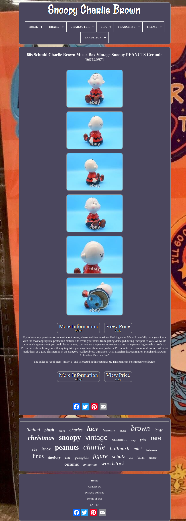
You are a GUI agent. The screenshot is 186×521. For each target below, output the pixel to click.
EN (92, 504)
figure (100, 455)
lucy (92, 428)
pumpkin (81, 457)
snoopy (70, 437)
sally (133, 440)
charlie (94, 447)
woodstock (113, 463)
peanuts (67, 447)
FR (97, 504)
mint (138, 448)
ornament (119, 439)
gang (67, 457)
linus (38, 456)
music (123, 430)
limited (33, 429)
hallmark (119, 448)
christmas (41, 437)
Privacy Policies (94, 492)
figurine (108, 430)
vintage (97, 437)
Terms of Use (94, 498)
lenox (46, 449)
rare (156, 438)
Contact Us (94, 486)
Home (94, 480)
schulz (118, 456)
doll (131, 458)
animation (90, 464)
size (34, 449)
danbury (54, 457)
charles (76, 429)
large (158, 430)
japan (140, 457)
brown (140, 428)
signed (153, 457)
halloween (151, 450)
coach (62, 430)
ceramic (71, 464)
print (143, 439)
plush (49, 430)
